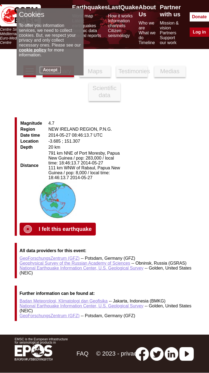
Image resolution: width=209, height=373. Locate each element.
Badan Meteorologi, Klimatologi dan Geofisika (64, 301)
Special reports (86, 35)
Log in (199, 32)
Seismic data (84, 30)
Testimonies (132, 71)
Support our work (168, 40)
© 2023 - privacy (118, 353)
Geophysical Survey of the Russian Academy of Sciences (75, 263)
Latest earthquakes (84, 23)
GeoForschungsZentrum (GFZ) (50, 258)
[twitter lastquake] (157, 353)
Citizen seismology (119, 33)
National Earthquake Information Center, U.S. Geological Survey (81, 268)
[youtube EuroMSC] (186, 353)
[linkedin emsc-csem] (171, 353)
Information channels (119, 23)
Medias (170, 71)
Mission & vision (169, 25)
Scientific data (104, 92)
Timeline (147, 42)
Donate (199, 16)
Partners (168, 32)
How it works (120, 16)
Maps (95, 71)
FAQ (82, 353)
